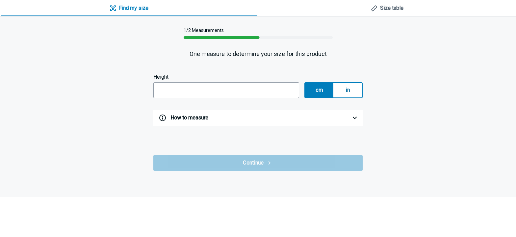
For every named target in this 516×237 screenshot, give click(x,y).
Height (160, 77)
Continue (258, 163)
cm (319, 90)
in (348, 90)
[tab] (129, 8)
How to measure (189, 118)
